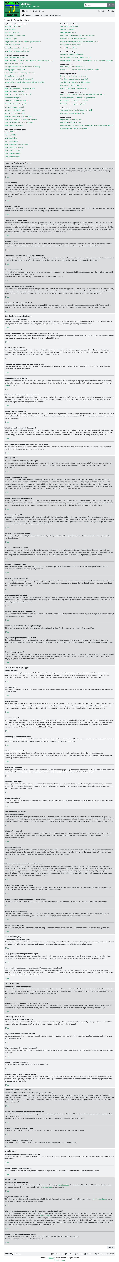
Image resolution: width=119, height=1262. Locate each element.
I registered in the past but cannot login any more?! (23, 42)
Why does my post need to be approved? (19, 122)
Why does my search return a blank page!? (75, 82)
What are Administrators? (69, 26)
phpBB (7, 385)
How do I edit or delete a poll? (15, 104)
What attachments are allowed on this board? (76, 110)
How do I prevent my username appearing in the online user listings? (29, 60)
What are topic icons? (12, 157)
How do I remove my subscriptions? (72, 104)
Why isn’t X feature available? (70, 122)
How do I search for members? (71, 85)
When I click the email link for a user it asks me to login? (24, 82)
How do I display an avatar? (14, 76)
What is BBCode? (10, 132)
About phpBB (47, 1187)
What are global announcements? (16, 144)
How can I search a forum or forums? (73, 76)
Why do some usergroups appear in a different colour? (79, 42)
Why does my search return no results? (74, 79)
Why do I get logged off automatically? (18, 48)
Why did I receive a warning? (15, 113)
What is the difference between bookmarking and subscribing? (82, 94)
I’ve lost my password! (12, 45)
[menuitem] (27, 11)
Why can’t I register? (12, 32)
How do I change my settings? (15, 57)
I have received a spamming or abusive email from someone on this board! (86, 60)
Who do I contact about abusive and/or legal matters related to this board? (86, 125)
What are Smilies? (11, 138)
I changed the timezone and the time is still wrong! (22, 67)
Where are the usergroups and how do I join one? (77, 35)
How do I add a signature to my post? (18, 94)
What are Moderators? (68, 29)
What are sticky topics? (13, 150)
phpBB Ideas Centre (100, 1199)
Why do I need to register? (14, 26)
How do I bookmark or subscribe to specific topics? (78, 98)
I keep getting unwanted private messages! (75, 57)
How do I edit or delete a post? (15, 91)
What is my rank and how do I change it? (19, 79)
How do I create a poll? (13, 98)
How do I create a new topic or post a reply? (20, 88)
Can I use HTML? (10, 135)
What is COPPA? (10, 29)
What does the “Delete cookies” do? (17, 51)
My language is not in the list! (15, 70)
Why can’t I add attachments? (15, 110)
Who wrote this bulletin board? (71, 119)
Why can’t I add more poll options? (17, 101)
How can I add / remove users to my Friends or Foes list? (80, 70)
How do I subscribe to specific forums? (73, 101)
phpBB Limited (64, 1185)
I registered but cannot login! (15, 35)
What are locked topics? (13, 154)
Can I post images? (11, 141)
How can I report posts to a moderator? (18, 116)
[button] (111, 1247)
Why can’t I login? (11, 38)
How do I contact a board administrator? (74, 129)
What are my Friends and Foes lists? (72, 67)
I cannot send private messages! (71, 54)
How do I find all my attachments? (72, 113)
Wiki (35, 11)
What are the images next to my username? (20, 73)
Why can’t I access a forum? (14, 107)
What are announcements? (14, 147)
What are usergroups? (68, 32)
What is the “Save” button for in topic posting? (21, 119)
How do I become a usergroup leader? (73, 38)
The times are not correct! (14, 63)
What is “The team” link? (68, 48)
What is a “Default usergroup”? (71, 45)
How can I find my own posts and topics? (74, 88)
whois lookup (45, 1215)
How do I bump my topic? (14, 125)
